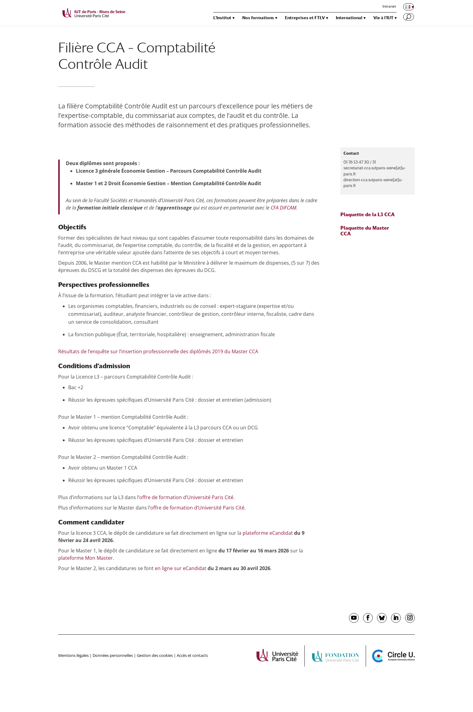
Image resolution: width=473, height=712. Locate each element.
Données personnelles (113, 655)
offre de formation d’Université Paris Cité (186, 497)
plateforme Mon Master (85, 558)
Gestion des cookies (155, 655)
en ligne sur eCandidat (180, 568)
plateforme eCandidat (267, 533)
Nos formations (258, 18)
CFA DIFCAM (283, 207)
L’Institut (222, 18)
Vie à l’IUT (383, 18)
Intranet (389, 7)
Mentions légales (73, 655)
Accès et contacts (192, 655)
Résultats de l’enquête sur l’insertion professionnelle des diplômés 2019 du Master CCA (158, 351)
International (349, 18)
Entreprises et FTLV (305, 18)
